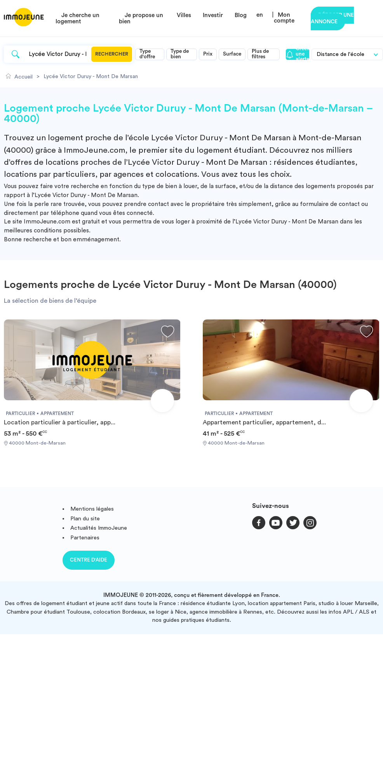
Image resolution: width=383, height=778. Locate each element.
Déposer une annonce (332, 18)
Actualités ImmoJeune (98, 528)
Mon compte (284, 18)
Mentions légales (92, 509)
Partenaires (84, 538)
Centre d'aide (88, 559)
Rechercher (111, 54)
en (259, 15)
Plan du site (85, 519)
